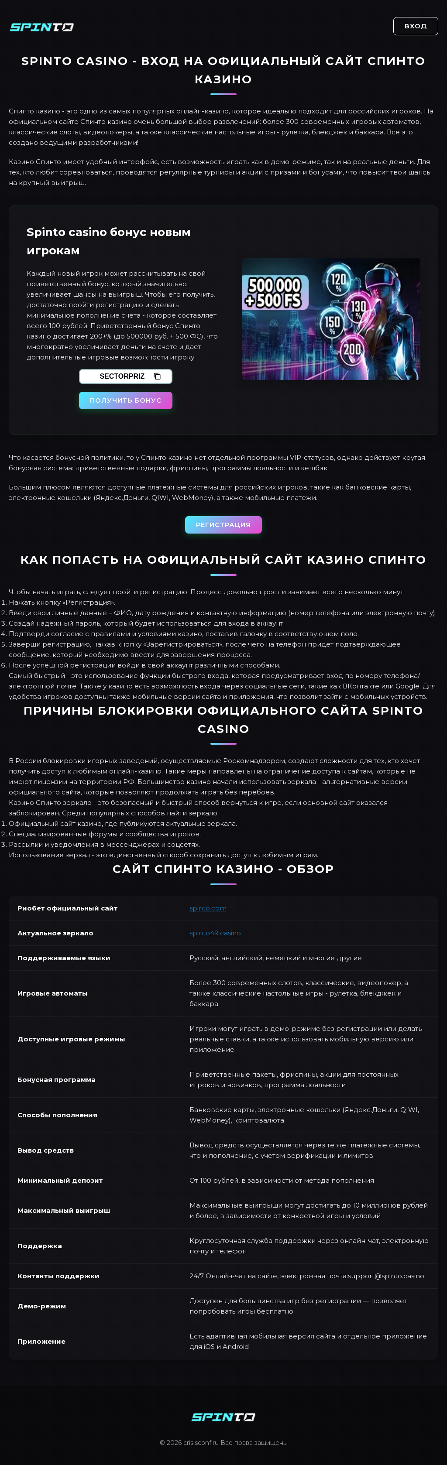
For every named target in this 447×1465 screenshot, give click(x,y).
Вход (416, 26)
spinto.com (208, 908)
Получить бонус (126, 400)
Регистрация (223, 524)
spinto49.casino (215, 933)
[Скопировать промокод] (157, 376)
